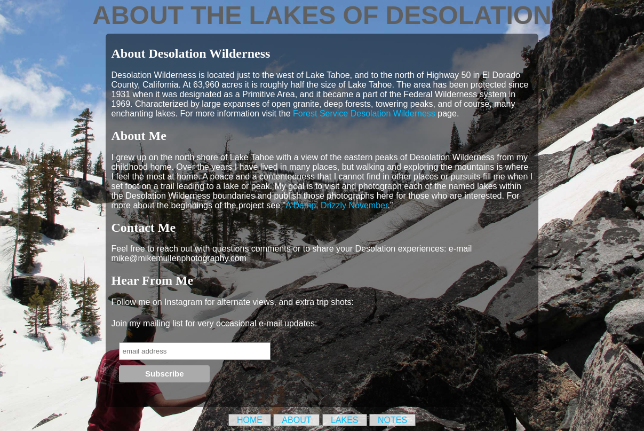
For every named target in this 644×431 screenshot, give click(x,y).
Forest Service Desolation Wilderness (364, 113)
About (296, 420)
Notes (392, 420)
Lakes (345, 420)
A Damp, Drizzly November (336, 205)
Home (250, 420)
